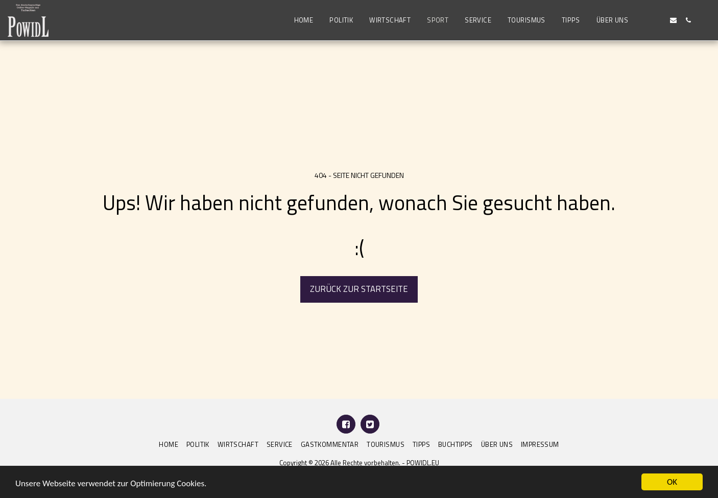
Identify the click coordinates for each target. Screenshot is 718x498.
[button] (644, 20)
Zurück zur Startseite (359, 288)
